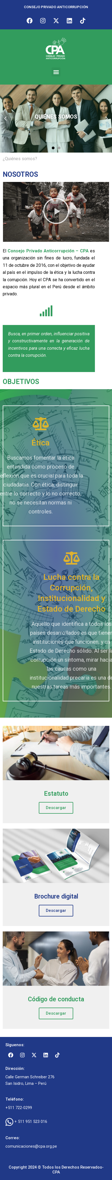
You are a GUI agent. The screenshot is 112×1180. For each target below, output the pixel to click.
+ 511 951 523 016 (30, 1121)
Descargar (56, 807)
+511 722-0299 (18, 1107)
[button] (56, 71)
